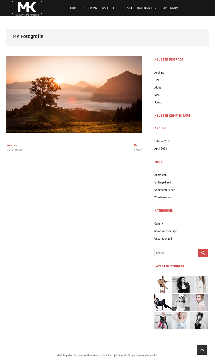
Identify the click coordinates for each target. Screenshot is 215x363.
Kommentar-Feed (164, 190)
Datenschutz (147, 8)
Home (74, 8)
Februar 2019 (162, 141)
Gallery (158, 224)
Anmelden (160, 175)
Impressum (170, 8)
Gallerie (108, 8)
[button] (74, 94)
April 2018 (160, 149)
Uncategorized (163, 238)
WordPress (108, 355)
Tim (156, 80)
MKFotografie (64, 355)
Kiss (157, 95)
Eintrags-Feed (162, 182)
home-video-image (165, 231)
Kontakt (126, 8)
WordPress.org (163, 197)
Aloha (157, 87)
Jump (157, 102)
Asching (159, 72)
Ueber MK (90, 8)
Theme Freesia (94, 355)
